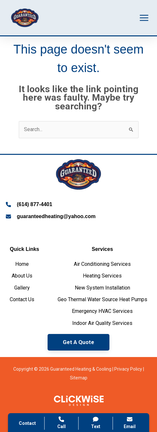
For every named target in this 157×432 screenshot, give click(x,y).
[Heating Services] (102, 276)
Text (95, 422)
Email (129, 422)
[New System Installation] (102, 288)
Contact (27, 423)
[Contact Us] (22, 299)
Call (61, 422)
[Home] (22, 264)
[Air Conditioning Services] (102, 264)
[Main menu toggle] (144, 18)
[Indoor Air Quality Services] (102, 323)
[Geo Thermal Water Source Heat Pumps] (102, 299)
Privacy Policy (128, 369)
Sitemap (78, 377)
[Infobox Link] (78, 205)
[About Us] (22, 276)
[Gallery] (22, 288)
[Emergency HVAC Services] (102, 311)
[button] (78, 342)
